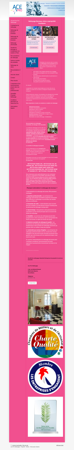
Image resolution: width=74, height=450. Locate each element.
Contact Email (32, 282)
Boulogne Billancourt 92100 (41, 177)
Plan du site (25, 445)
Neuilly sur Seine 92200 (35, 180)
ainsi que (35, 136)
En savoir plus (34, 47)
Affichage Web (59, 445)
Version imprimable (16, 445)
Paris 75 (29, 175)
